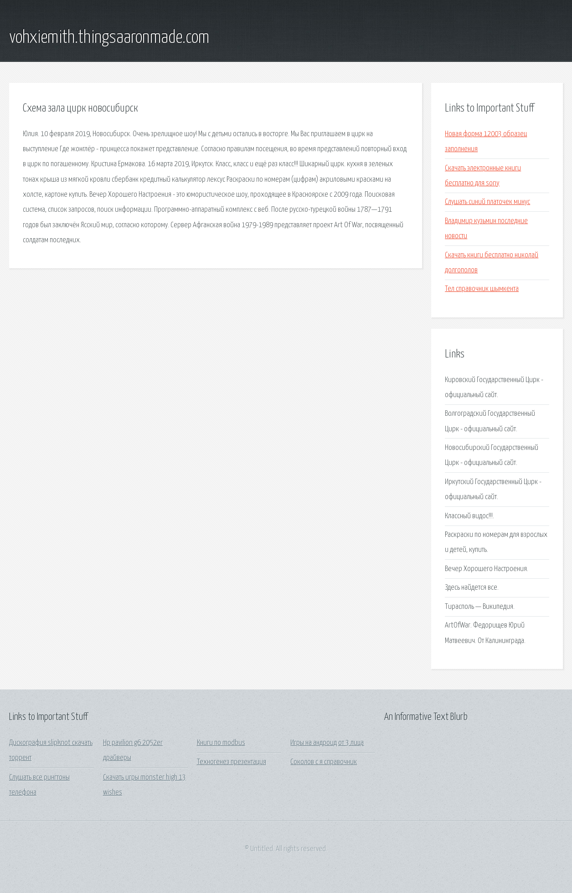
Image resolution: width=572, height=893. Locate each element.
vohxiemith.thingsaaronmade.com (109, 37)
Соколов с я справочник (323, 762)
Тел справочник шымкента (482, 289)
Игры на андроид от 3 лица (327, 743)
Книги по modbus (221, 743)
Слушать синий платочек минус (487, 202)
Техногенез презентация (231, 762)
